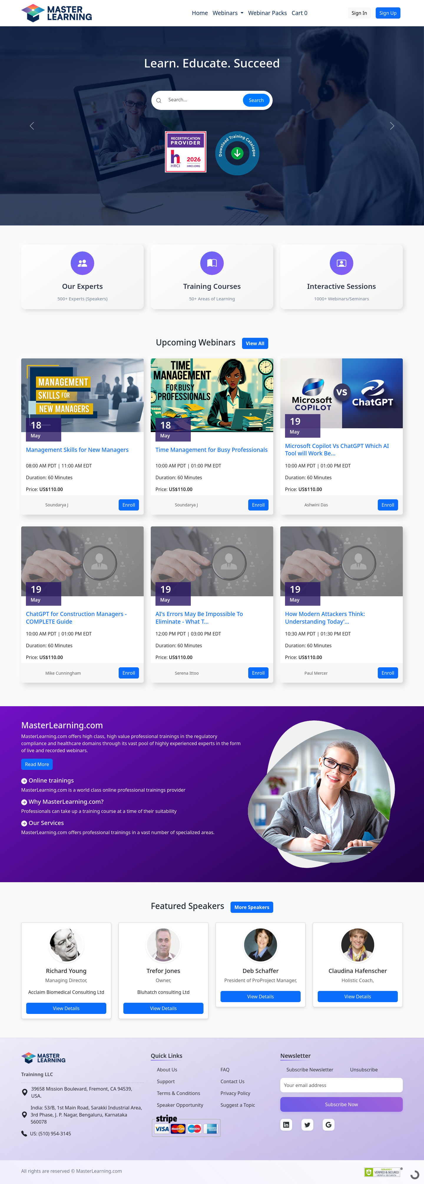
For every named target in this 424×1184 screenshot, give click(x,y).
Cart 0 (300, 13)
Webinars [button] (226, 13)
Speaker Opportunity (180, 1105)
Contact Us (232, 1081)
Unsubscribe (364, 1069)
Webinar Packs (267, 13)
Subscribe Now (341, 1104)
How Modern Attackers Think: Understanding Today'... (325, 617)
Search (256, 100)
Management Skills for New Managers (77, 450)
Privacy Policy (235, 1093)
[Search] (196, 99)
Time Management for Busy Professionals (211, 450)
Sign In (359, 13)
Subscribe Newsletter (309, 1069)
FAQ (225, 1069)
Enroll (128, 505)
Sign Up (388, 13)
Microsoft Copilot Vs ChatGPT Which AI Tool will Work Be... (337, 449)
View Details (66, 1008)
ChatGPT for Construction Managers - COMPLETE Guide (76, 617)
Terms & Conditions (178, 1093)
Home (200, 13)
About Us (167, 1069)
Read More (37, 764)
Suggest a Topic (238, 1105)
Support (166, 1081)
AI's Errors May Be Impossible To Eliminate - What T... (199, 617)
